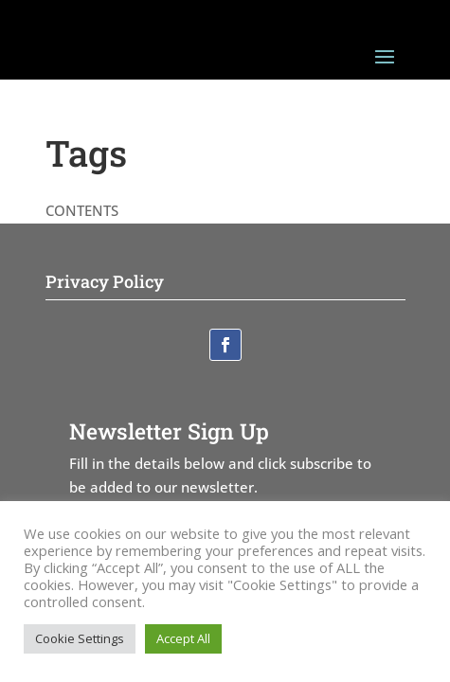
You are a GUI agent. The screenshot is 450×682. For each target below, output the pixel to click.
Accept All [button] (183, 638)
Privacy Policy (104, 281)
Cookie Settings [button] (79, 638)
